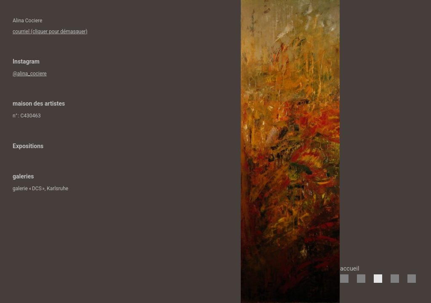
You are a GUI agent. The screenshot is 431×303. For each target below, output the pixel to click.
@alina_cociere (30, 74)
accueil (349, 268)
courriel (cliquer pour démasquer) (50, 32)
